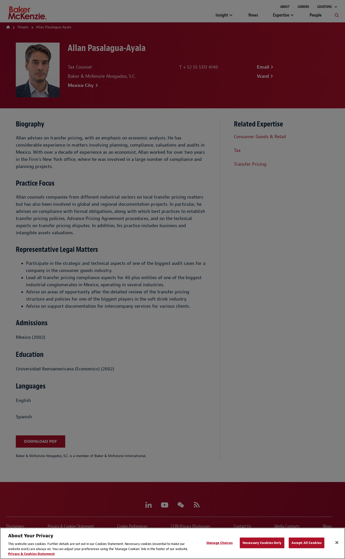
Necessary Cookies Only (262, 543)
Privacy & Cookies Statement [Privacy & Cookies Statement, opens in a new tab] (31, 554)
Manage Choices (219, 543)
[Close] (336, 542)
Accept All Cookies (306, 543)
